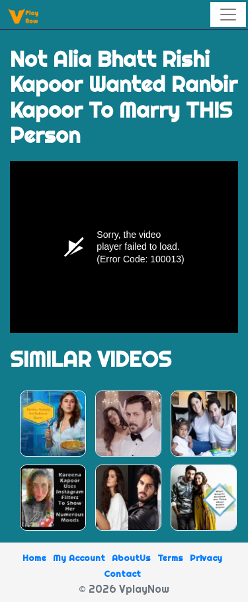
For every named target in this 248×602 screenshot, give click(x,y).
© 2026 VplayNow (124, 588)
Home (34, 557)
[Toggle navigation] (228, 14)
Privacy (206, 557)
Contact (122, 573)
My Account (79, 557)
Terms (170, 557)
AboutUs (131, 557)
